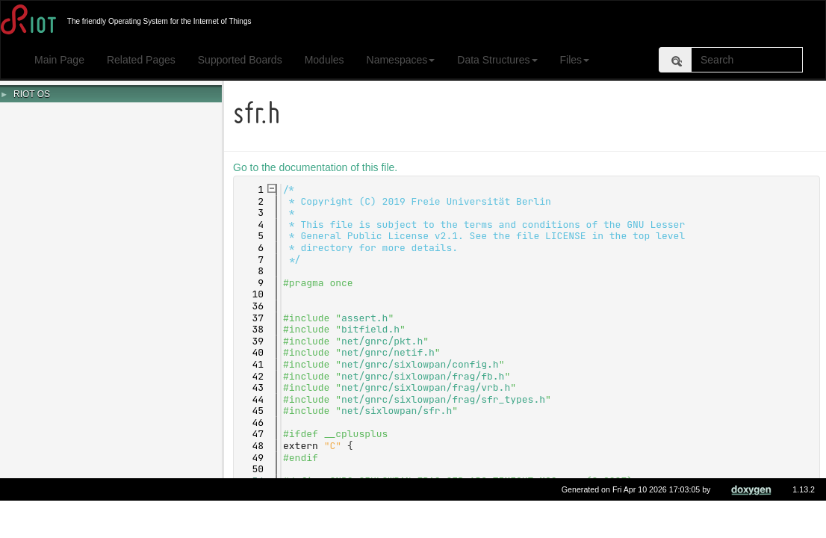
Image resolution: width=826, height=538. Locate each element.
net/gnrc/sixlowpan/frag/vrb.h (428, 387)
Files (575, 60)
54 (251, 480)
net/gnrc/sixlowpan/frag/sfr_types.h (445, 399)
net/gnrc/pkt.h (384, 341)
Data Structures (497, 60)
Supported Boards (240, 60)
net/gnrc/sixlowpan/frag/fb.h (425, 376)
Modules (324, 60)
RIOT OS (31, 94)
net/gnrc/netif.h (390, 352)
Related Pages (141, 60)
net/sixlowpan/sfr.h (399, 410)
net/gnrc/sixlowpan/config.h (422, 364)
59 (251, 504)
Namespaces (401, 60)
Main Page (59, 60)
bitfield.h (373, 329)
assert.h (367, 318)
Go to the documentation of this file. (317, 167)
